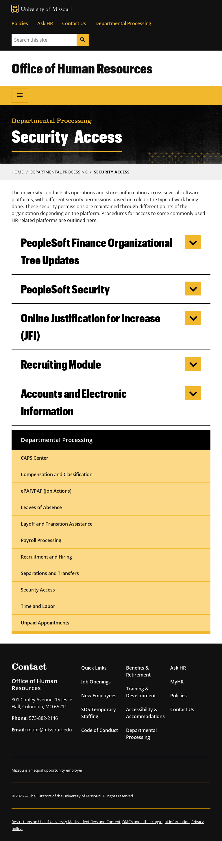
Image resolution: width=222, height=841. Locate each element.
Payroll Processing (41, 540)
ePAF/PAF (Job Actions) (46, 491)
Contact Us (74, 23)
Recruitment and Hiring (46, 557)
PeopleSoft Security (65, 289)
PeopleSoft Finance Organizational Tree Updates (96, 251)
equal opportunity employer (58, 770)
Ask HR (45, 23)
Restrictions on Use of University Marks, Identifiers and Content (66, 821)
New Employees (98, 695)
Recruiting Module (61, 364)
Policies (20, 23)
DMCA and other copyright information (156, 821)
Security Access (112, 172)
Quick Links (94, 668)
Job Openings (96, 682)
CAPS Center (34, 458)
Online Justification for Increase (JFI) (90, 326)
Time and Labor (38, 606)
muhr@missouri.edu (49, 730)
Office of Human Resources (82, 68)
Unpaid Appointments (45, 623)
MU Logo (15, 9)
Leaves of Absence (41, 507)
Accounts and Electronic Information (74, 402)
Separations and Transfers (50, 573)
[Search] (83, 40)
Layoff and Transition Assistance (56, 524)
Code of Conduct (99, 730)
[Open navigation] (20, 95)
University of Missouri (46, 10)
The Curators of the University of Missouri (65, 796)
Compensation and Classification (56, 474)
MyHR (177, 682)
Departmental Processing (123, 23)
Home (18, 172)
